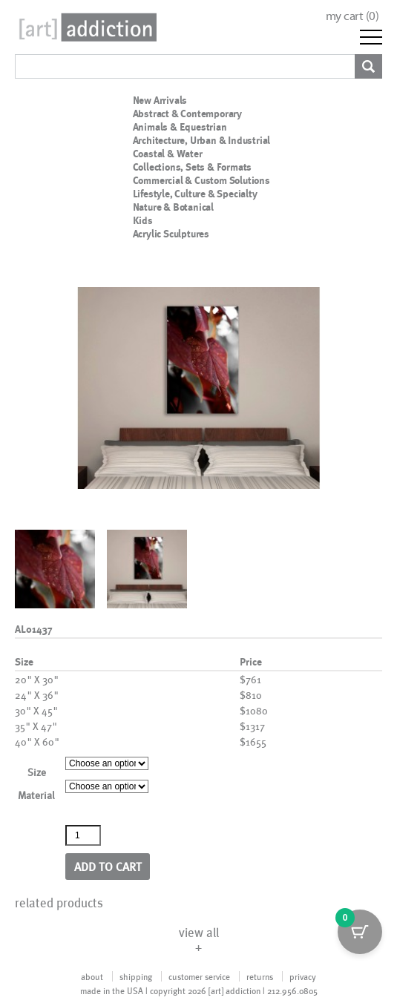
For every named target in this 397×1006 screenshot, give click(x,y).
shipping (135, 976)
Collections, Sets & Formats (192, 167)
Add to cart (108, 866)
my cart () (352, 16)
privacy (302, 976)
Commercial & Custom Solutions (201, 180)
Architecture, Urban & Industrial (202, 140)
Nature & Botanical (173, 207)
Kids (143, 220)
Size (36, 772)
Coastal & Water (168, 154)
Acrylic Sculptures (171, 234)
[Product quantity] (83, 835)
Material (36, 795)
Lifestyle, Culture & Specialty (195, 194)
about (92, 976)
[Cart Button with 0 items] (360, 932)
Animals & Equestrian (180, 127)
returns (259, 976)
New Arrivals (160, 100)
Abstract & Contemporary (187, 113)
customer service (199, 976)
